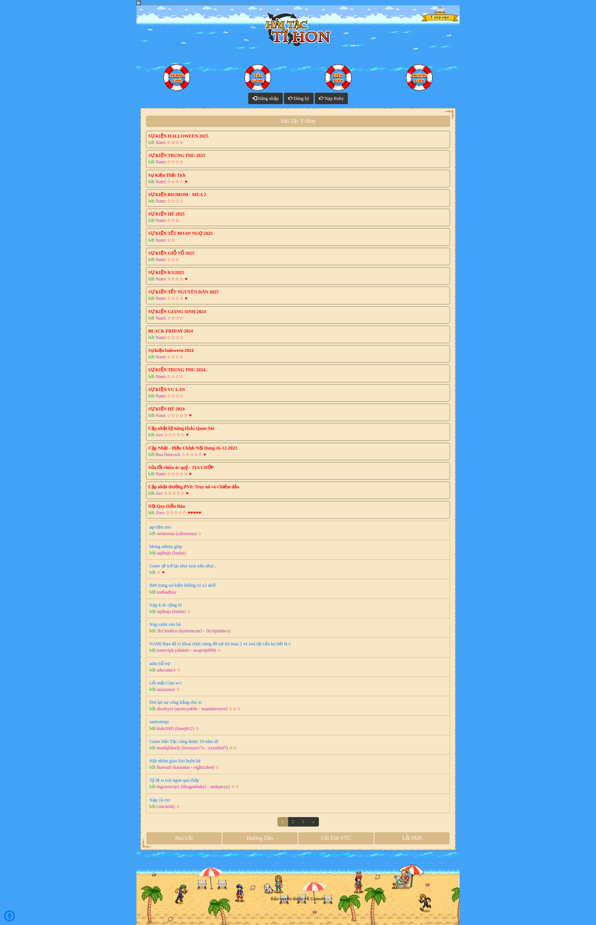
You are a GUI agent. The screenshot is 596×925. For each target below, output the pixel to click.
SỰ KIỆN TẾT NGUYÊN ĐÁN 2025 (183, 292)
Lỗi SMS (412, 838)
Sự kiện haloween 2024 (170, 350)
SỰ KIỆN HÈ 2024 (166, 409)
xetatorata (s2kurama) (177, 533)
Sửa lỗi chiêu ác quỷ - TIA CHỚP (181, 467)
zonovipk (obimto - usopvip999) (186, 650)
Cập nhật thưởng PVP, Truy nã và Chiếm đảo (193, 486)
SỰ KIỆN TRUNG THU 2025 (176, 155)
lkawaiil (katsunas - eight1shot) (185, 767)
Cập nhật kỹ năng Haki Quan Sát (181, 428)
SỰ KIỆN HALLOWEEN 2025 (178, 136)
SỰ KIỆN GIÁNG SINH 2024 (177, 311)
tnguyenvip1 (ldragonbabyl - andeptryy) (193, 786)
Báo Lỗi (184, 838)
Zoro (159, 512)
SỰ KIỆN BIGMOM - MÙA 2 (177, 194)
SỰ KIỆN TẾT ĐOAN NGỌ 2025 (180, 233)
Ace (159, 434)
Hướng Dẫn (260, 838)
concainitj (165, 806)
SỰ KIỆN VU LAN (166, 389)
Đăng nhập (265, 98)
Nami (160, 142)
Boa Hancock (167, 454)
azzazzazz (166, 689)
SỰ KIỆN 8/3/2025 (166, 272)
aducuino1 (166, 670)
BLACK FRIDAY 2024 (170, 331)
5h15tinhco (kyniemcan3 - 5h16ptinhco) (193, 631)
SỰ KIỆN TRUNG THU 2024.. (178, 369)
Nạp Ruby (331, 98)
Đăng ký (298, 98)
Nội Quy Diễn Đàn (166, 506)
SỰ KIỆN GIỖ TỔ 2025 (171, 253)
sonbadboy (166, 592)
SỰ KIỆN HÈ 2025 (166, 214)
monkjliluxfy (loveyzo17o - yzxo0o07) (192, 748)
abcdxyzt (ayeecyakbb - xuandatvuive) (192, 708)
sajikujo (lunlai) (171, 553)
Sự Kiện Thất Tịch (166, 175)
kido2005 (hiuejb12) (175, 728)
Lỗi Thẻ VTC (336, 838)
